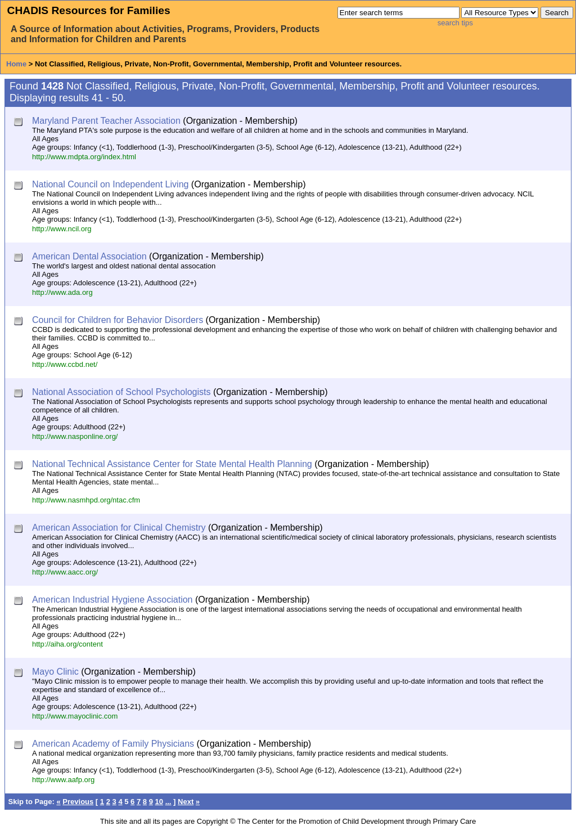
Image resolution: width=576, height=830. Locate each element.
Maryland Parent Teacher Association (106, 120)
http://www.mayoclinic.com (75, 716)
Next (186, 801)
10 (159, 801)
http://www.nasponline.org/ (75, 436)
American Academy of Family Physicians (113, 743)
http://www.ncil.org (62, 229)
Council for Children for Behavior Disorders (117, 320)
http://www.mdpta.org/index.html (84, 156)
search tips (455, 23)
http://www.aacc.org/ (65, 572)
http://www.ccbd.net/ (64, 364)
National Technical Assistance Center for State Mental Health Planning (172, 464)
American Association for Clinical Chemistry (119, 527)
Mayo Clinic (55, 671)
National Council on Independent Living (110, 184)
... (168, 801)
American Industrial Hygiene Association (112, 599)
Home (16, 64)
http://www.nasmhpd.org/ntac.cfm (86, 500)
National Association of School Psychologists (121, 392)
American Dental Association (89, 256)
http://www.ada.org (62, 292)
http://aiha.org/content (67, 644)
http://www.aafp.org (63, 779)
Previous (77, 801)
